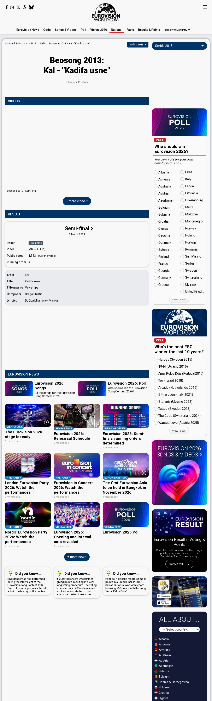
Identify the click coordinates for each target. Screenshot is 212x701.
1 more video (77, 201)
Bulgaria (162, 687)
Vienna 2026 (98, 29)
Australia (162, 655)
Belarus (161, 671)
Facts (130, 29)
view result (179, 299)
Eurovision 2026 (179, 451)
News (27, 29)
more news (76, 552)
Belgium (162, 676)
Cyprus (161, 698)
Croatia (161, 693)
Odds (47, 29)
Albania (161, 639)
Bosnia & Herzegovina (171, 682)
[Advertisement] (77, 338)
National (116, 29)
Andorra (162, 644)
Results (149, 29)
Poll (83, 29)
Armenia (162, 650)
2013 (33, 43)
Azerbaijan (163, 666)
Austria (161, 660)
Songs (66, 29)
